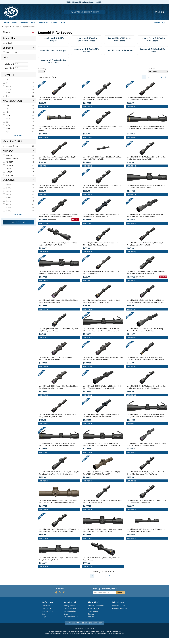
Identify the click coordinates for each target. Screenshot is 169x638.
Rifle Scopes (15, 27)
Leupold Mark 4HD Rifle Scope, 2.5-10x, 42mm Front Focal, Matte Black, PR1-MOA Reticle (101, 215)
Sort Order (158, 70)
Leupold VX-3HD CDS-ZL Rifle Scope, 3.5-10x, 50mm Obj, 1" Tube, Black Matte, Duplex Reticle (102, 186)
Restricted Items (70, 608)
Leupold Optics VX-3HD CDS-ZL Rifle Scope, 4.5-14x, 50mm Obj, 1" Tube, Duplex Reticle (56, 186)
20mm (7, 184)
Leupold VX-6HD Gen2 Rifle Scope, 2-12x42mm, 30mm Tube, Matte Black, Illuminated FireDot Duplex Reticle (101, 444)
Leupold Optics (10, 146)
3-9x (6, 132)
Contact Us (46, 605)
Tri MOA (7, 172)
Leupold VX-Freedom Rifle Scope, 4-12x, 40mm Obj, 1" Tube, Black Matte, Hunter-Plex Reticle (101, 301)
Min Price (8, 64)
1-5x (6, 109)
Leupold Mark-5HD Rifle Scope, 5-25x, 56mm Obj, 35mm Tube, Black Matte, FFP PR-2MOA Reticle (146, 444)
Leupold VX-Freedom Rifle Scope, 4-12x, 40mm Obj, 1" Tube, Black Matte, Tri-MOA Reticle (57, 416)
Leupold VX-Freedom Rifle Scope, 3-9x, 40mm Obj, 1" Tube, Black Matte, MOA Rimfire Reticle (57, 158)
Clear (32, 32)
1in (5, 80)
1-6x (6, 112)
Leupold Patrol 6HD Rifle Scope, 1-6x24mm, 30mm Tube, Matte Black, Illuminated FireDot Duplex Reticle (58, 215)
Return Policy (69, 614)
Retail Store (46, 608)
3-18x (6, 128)
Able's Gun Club (118, 605)
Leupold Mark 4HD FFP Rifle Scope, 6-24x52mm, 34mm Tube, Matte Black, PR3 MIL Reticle (146, 186)
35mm (7, 93)
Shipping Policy (70, 611)
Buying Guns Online (71, 605)
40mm (7, 204)
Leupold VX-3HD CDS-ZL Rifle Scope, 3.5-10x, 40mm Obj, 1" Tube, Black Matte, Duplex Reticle (146, 158)
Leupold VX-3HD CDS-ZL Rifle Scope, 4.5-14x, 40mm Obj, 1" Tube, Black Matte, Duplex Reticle (102, 127)
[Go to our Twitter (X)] (60, 592)
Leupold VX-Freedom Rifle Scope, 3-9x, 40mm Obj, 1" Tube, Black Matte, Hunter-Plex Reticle (145, 98)
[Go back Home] (2, 27)
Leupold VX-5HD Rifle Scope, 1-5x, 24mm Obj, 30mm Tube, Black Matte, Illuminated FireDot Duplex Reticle (145, 358)
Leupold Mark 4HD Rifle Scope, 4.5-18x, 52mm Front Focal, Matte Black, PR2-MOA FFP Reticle (101, 416)
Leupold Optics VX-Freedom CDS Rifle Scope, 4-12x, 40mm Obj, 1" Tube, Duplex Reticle (101, 244)
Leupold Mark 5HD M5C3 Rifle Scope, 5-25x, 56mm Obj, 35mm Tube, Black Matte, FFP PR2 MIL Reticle (102, 387)
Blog (43, 614)
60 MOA (7, 155)
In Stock (7, 43)
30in (6, 83)
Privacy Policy (93, 608)
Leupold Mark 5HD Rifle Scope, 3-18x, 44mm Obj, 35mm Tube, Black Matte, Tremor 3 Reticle (58, 387)
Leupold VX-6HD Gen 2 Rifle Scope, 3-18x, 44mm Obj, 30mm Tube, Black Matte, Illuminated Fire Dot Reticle (101, 330)
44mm (7, 211)
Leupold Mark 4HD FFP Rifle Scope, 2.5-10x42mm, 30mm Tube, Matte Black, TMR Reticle (58, 559)
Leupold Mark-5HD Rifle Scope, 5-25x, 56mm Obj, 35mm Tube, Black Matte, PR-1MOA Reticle (102, 98)
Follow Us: (59, 588)
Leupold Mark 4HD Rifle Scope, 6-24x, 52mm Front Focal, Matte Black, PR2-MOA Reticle (102, 158)
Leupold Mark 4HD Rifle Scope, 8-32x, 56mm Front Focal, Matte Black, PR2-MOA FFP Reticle (58, 244)
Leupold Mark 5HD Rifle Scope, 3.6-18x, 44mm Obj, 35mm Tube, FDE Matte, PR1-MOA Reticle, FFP (103, 473)
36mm (7, 201)
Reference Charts (48, 611)
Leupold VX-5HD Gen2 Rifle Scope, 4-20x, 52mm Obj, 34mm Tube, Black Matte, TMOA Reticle (145, 330)
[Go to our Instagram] (63, 592)
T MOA (7, 168)
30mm (7, 86)
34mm (7, 89)
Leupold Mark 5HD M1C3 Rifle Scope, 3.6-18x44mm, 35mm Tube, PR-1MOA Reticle (57, 358)
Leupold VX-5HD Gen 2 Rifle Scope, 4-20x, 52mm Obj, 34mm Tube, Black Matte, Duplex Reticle (145, 215)
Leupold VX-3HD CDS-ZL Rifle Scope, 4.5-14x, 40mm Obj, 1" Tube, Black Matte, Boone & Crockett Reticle (146, 387)
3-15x (6, 125)
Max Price (9, 68)
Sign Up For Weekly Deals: (105, 588)
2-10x (6, 115)
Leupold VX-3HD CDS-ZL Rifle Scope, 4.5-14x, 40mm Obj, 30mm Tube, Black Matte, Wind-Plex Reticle (146, 473)
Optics (7, 27)
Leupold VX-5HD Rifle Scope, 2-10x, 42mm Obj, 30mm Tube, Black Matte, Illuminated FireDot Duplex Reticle (145, 301)
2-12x (6, 118)
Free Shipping (10, 52)
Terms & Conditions (96, 605)
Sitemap (91, 614)
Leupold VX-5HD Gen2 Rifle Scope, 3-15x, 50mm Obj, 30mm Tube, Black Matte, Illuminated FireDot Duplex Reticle (57, 128)
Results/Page (42, 70)
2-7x (6, 122)
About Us (91, 617)
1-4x (6, 105)
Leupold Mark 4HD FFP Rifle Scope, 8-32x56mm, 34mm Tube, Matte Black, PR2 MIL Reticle (146, 530)
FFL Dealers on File (71, 617)
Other (6, 96)
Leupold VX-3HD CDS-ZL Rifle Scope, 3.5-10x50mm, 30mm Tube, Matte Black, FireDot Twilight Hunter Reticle (59, 530)
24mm (7, 188)
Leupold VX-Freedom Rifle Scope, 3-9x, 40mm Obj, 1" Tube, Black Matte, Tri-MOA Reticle (145, 244)
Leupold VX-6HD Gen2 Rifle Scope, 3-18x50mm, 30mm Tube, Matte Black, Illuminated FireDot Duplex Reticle (145, 416)
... (157, 77)
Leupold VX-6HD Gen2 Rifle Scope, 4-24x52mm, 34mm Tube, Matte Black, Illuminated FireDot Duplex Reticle (145, 127)
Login (44, 617)
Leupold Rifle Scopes (28, 27)
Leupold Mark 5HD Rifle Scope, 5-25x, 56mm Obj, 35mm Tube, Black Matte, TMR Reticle (58, 301)
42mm (7, 207)
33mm (7, 198)
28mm (7, 191)
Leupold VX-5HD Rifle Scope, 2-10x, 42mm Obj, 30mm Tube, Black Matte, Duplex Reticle (57, 98)
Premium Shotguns (119, 608)
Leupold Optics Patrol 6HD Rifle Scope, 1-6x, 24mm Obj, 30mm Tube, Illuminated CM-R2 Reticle (146, 272)
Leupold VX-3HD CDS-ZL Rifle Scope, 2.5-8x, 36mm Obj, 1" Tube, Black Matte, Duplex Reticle (146, 501)
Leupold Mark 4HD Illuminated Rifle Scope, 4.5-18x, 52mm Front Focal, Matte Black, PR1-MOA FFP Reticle (59, 272)
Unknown (8, 175)
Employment (93, 611)
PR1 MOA (8, 162)
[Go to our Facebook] (56, 592)
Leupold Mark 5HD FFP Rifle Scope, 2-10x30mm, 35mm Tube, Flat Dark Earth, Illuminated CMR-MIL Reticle (58, 501)
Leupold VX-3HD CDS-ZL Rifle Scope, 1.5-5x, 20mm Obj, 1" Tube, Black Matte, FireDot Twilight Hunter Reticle (59, 473)
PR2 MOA (8, 165)
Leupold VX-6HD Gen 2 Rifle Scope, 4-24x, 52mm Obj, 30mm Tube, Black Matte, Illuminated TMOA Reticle (57, 444)
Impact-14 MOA (10, 159)
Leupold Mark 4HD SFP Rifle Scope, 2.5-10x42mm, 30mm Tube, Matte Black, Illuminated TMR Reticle (102, 530)
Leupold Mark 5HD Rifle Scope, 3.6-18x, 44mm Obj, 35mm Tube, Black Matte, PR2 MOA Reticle (103, 358)
